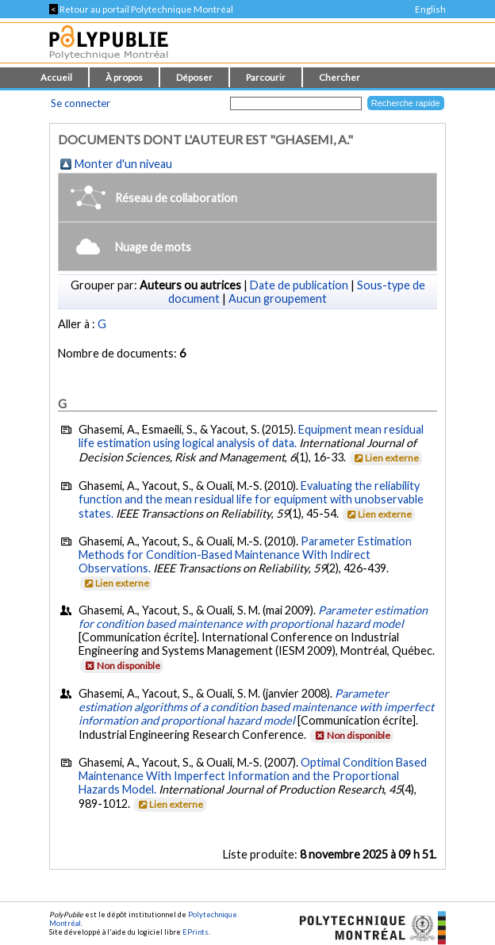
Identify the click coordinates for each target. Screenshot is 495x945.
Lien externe (385, 458)
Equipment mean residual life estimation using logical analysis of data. (251, 436)
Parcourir (266, 77)
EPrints (195, 932)
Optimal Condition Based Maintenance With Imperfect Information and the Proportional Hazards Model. (253, 776)
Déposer (194, 77)
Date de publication (299, 285)
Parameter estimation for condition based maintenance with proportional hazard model (253, 616)
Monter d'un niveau (123, 163)
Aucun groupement (277, 298)
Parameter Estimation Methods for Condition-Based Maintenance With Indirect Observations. (245, 554)
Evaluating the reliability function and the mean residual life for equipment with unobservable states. (251, 499)
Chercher (339, 77)
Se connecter (80, 103)
